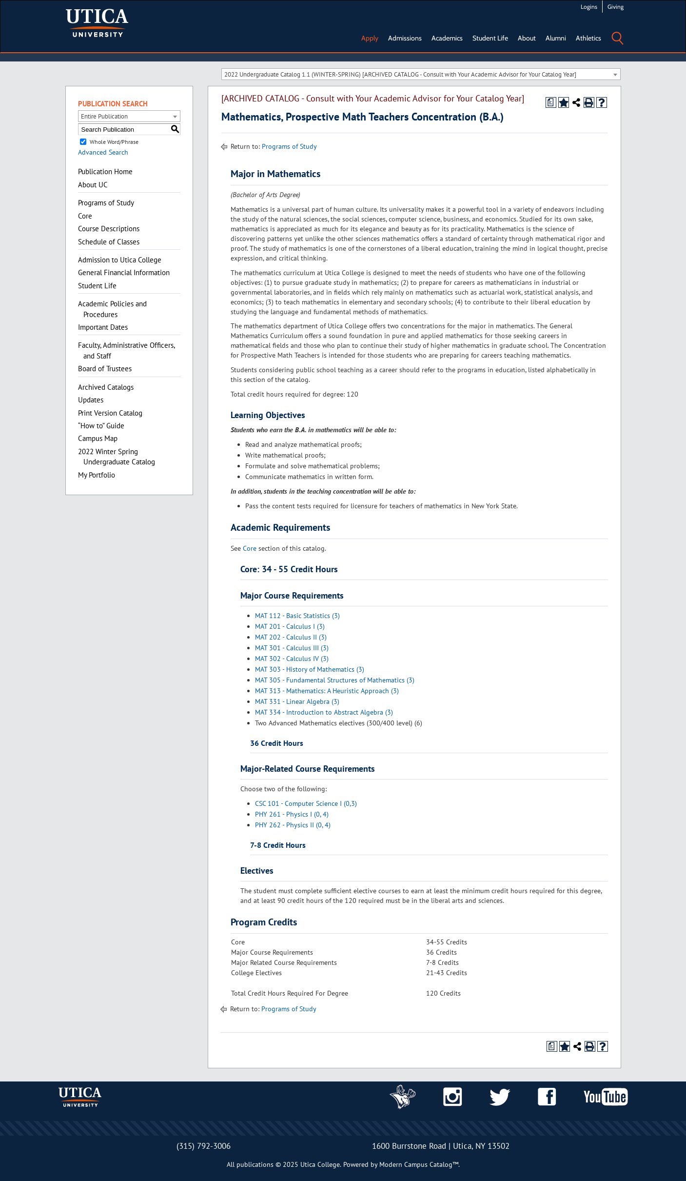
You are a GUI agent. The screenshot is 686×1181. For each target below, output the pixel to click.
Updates (90, 399)
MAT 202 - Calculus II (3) (291, 637)
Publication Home (105, 171)
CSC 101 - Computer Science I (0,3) (306, 803)
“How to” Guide (101, 425)
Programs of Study (106, 202)
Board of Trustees (105, 368)
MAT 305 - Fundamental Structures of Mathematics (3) (334, 680)
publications (255, 1164)
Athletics (588, 38)
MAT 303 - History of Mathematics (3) (309, 669)
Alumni (556, 38)
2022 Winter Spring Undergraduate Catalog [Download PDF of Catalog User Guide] (116, 456)
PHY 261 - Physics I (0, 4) (292, 814)
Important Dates (103, 327)
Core (85, 215)
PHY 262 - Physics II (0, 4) (293, 825)
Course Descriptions (108, 228)
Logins (589, 6)
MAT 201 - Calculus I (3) (290, 626)
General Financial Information (124, 272)
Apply (369, 38)
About (527, 38)
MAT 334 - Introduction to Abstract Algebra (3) (324, 712)
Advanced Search (103, 152)
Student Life (490, 38)
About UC (93, 184)
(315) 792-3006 (203, 1146)
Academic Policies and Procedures (112, 309)
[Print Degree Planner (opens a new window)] (551, 102)
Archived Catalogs (106, 387)
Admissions (405, 38)
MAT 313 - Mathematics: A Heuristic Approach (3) (327, 690)
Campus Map (98, 438)
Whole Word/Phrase (114, 141)
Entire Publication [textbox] (104, 116)
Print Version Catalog (110, 413)
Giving (616, 6)
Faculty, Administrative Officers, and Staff (126, 350)
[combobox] (421, 74)
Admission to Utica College (119, 259)
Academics (447, 38)
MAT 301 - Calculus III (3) (292, 647)
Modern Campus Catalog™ (418, 1164)
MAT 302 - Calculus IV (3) (292, 658)
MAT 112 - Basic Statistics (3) (297, 615)
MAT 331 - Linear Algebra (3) (297, 701)
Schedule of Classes (108, 241)
